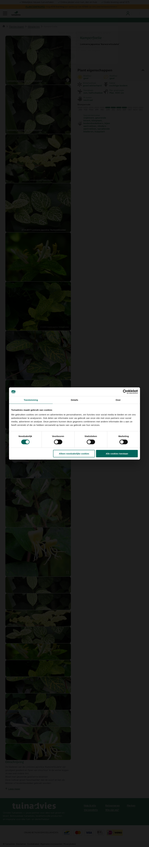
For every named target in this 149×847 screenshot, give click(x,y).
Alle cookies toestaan (117, 453)
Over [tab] (118, 400)
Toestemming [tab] (31, 400)
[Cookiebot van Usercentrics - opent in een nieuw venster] (125, 392)
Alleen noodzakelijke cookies (74, 453)
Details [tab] (74, 400)
